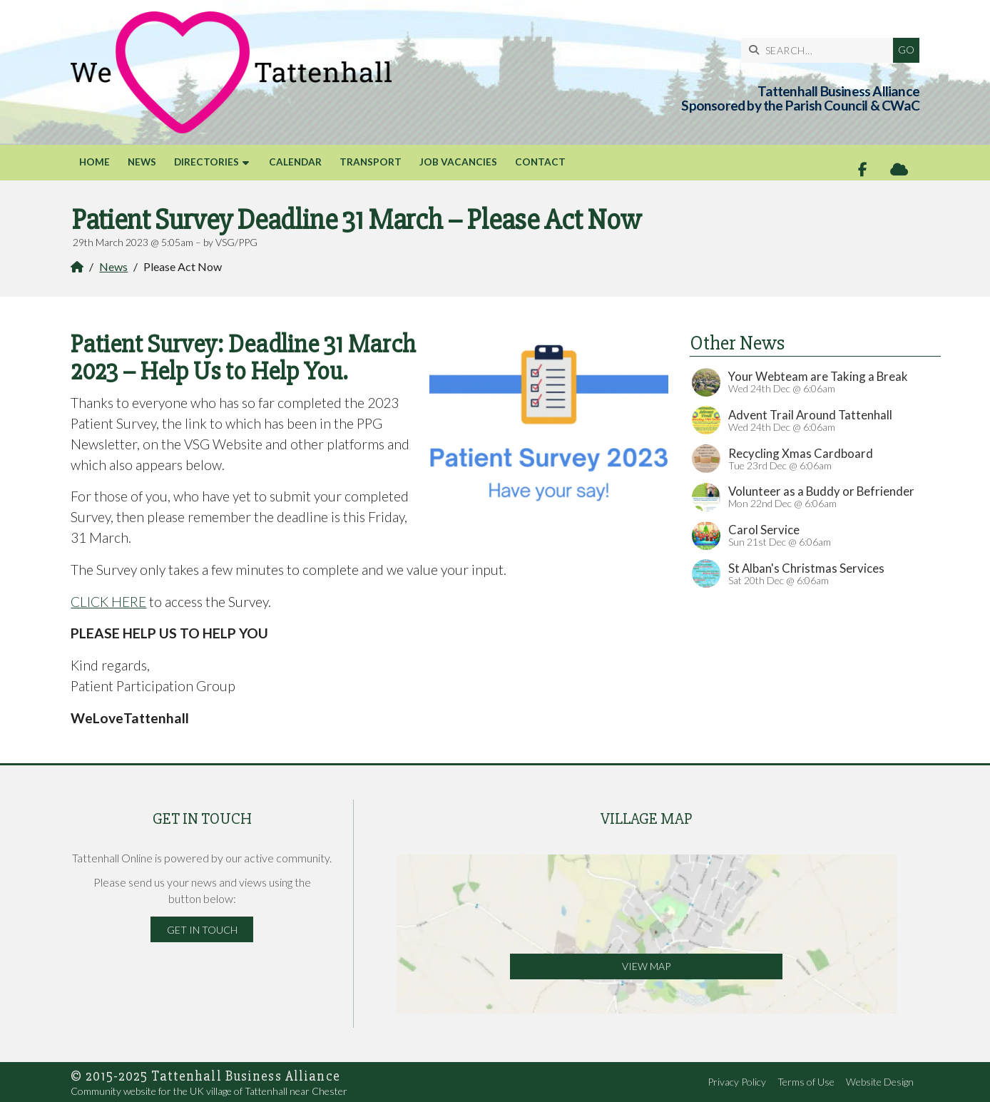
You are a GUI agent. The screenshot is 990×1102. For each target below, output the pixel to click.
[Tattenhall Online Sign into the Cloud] (899, 169)
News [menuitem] (142, 162)
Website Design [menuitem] (880, 1082)
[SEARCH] (820, 50)
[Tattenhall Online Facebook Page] (862, 169)
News (113, 266)
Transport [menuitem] (371, 162)
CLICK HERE (108, 601)
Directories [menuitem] (206, 162)
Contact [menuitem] (540, 162)
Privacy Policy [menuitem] (737, 1082)
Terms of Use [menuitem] (806, 1082)
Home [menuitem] (94, 162)
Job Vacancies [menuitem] (458, 162)
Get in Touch (202, 930)
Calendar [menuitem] (295, 162)
